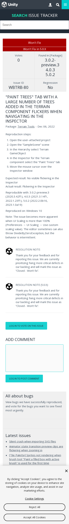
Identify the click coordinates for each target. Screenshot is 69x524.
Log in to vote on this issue (26, 325)
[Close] (66, 471)
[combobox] (34, 25)
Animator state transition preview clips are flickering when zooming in (36, 448)
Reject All (34, 507)
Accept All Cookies (34, 517)
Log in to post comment (24, 378)
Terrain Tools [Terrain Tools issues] (26, 126)
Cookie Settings (34, 498)
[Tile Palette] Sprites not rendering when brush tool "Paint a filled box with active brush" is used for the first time (35, 459)
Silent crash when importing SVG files (32, 441)
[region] (34, 495)
